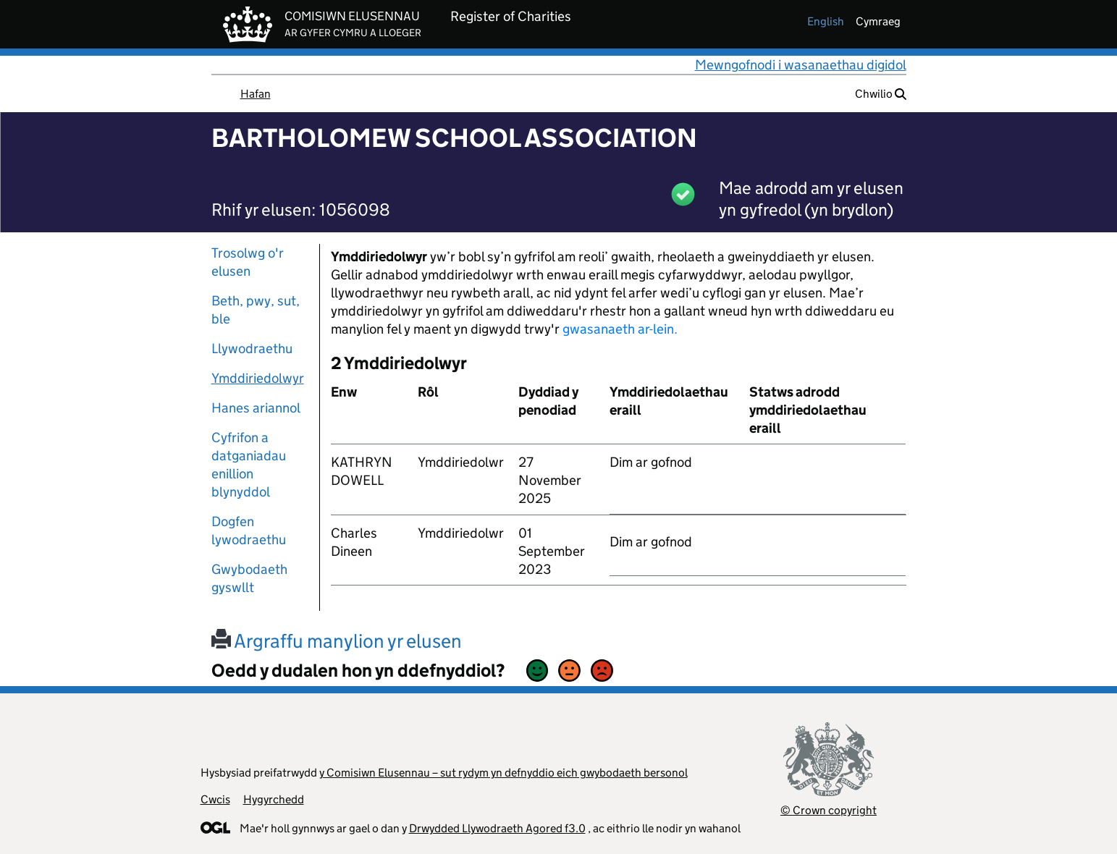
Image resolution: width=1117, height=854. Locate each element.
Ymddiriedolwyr (257, 378)
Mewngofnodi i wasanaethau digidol (800, 64)
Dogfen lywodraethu (248, 530)
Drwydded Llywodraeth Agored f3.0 (497, 828)
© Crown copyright (828, 810)
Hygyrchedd (273, 799)
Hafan (255, 94)
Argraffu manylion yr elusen (336, 641)
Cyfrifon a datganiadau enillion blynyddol (248, 464)
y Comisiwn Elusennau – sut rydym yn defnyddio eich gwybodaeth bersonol (503, 772)
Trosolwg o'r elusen (247, 262)
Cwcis (215, 799)
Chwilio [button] (880, 94)
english (825, 21)
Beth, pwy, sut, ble (255, 309)
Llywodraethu (251, 348)
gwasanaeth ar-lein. (620, 329)
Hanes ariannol (255, 407)
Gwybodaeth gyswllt (249, 578)
